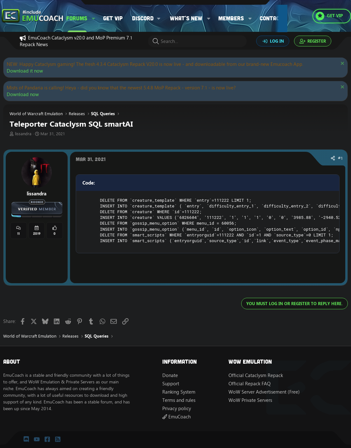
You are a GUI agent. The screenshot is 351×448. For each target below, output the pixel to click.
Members (231, 18)
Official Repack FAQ (249, 383)
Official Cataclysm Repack (255, 375)
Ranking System (178, 391)
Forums (76, 18)
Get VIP (113, 18)
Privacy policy (176, 408)
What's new (186, 18)
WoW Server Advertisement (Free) (264, 391)
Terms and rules (178, 400)
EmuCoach (176, 416)
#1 (340, 158)
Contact (271, 18)
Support (170, 383)
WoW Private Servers (250, 400)
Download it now (25, 70)
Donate (170, 375)
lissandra (23, 133)
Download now (23, 94)
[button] (93, 18)
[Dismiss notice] (341, 64)
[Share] (332, 158)
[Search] (197, 41)
